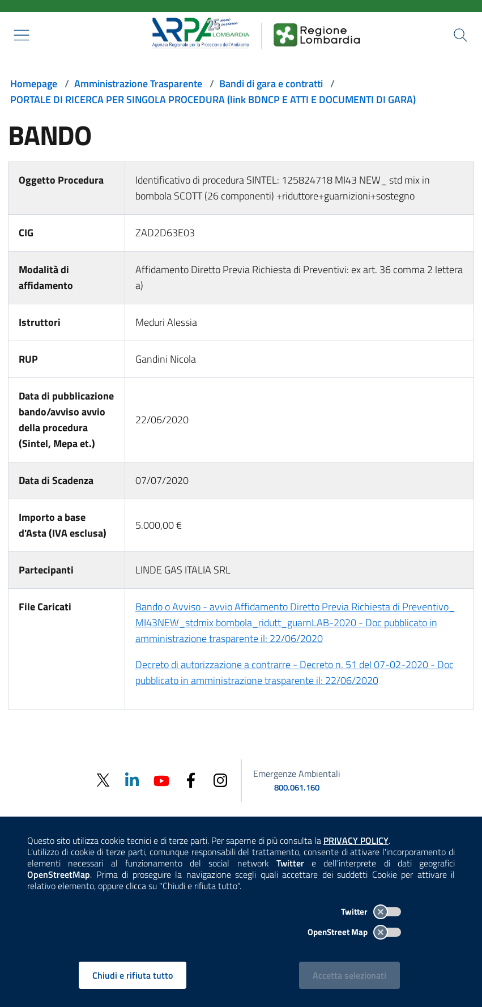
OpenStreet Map (354, 931)
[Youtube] (161, 779)
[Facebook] (191, 779)
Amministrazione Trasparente (138, 83)
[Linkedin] (132, 779)
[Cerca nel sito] (460, 35)
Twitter (371, 911)
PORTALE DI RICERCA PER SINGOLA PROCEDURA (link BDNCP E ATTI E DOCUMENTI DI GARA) (213, 99)
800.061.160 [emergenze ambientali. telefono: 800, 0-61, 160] (296, 787)
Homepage (33, 83)
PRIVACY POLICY (356, 840)
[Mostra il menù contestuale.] (21, 35)
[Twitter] (102, 780)
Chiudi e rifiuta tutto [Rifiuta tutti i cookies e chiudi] (132, 975)
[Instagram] (220, 779)
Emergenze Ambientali (296, 773)
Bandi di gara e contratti (271, 83)
